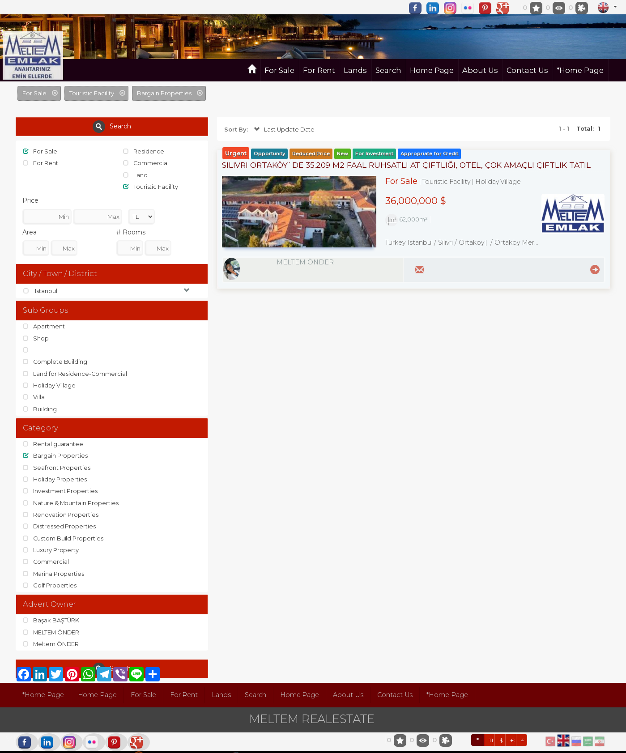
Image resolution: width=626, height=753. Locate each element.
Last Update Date (283, 129)
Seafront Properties (56, 462)
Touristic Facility (150, 185)
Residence (144, 151)
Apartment (44, 324)
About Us (480, 70)
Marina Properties (54, 565)
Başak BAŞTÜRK (51, 611)
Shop (36, 336)
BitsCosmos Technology (179, 746)
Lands (355, 70)
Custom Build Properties (63, 531)
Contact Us (527, 70)
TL (492, 730)
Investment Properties (60, 485)
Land (135, 174)
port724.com (64, 746)
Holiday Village (49, 382)
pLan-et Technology (270, 746)
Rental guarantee (53, 439)
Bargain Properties (55, 451)
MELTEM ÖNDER (51, 623)
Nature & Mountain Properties (71, 496)
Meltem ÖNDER (51, 634)
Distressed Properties (59, 519)
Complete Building (55, 359)
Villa (34, 393)
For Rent (319, 70)
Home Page (432, 70)
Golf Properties (50, 576)
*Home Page (580, 70)
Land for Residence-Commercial (75, 370)
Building (40, 404)
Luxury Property (51, 542)
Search (388, 70)
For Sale (279, 70)
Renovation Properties (60, 508)
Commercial (146, 162)
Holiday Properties (55, 473)
